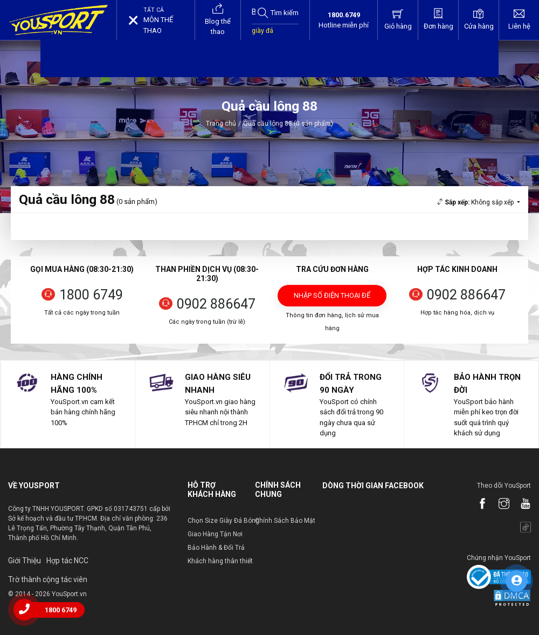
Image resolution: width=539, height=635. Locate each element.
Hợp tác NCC (67, 560)
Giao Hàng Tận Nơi (215, 534)
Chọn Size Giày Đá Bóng (223, 520)
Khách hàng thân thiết (220, 561)
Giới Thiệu (24, 560)
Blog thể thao (218, 19)
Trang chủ (221, 123)
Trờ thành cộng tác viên (47, 579)
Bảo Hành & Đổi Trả (216, 547)
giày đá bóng (262, 36)
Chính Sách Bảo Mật (285, 520)
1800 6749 (91, 295)
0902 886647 (216, 304)
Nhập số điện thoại (332, 298)
